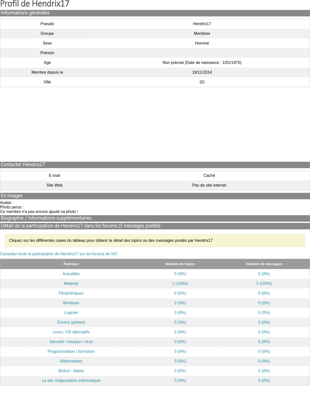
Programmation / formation (71, 351)
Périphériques (71, 293)
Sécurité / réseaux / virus (71, 342)
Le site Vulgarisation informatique (71, 380)
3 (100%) (264, 283)
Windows (71, 303)
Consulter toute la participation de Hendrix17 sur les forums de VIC (59, 254)
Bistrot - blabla (71, 371)
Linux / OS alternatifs (71, 332)
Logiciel (71, 312)
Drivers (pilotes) (71, 322)
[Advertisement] (155, 124)
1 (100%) (180, 283)
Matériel (71, 283)
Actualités (71, 274)
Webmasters (71, 361)
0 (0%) (180, 274)
